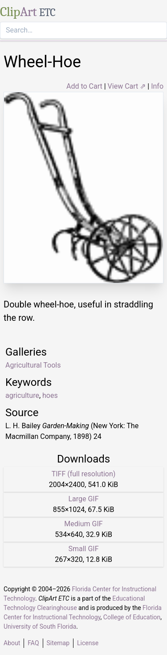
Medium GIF (83, 524)
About (12, 643)
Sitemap (58, 643)
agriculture (22, 395)
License (87, 643)
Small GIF (83, 548)
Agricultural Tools (33, 365)
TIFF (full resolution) (84, 474)
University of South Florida (40, 626)
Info (157, 86)
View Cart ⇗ (127, 86)
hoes (50, 395)
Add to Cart (84, 86)
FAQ (33, 643)
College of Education (132, 617)
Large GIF (83, 499)
